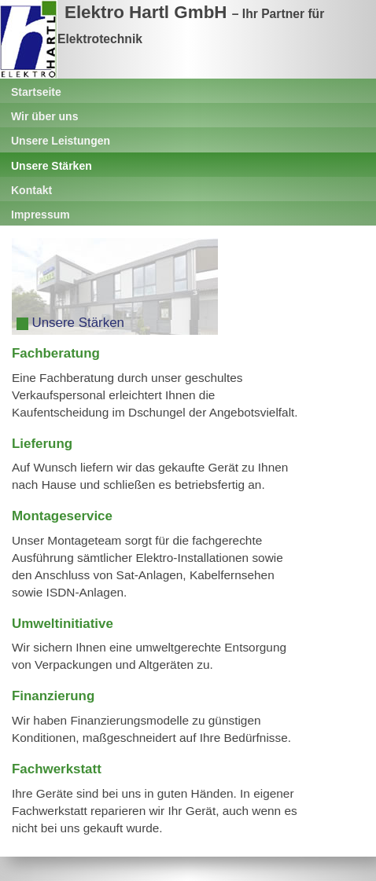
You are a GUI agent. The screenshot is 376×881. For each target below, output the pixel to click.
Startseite (36, 92)
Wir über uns (44, 116)
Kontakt (31, 190)
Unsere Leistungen (60, 140)
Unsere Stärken (51, 166)
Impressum (40, 214)
